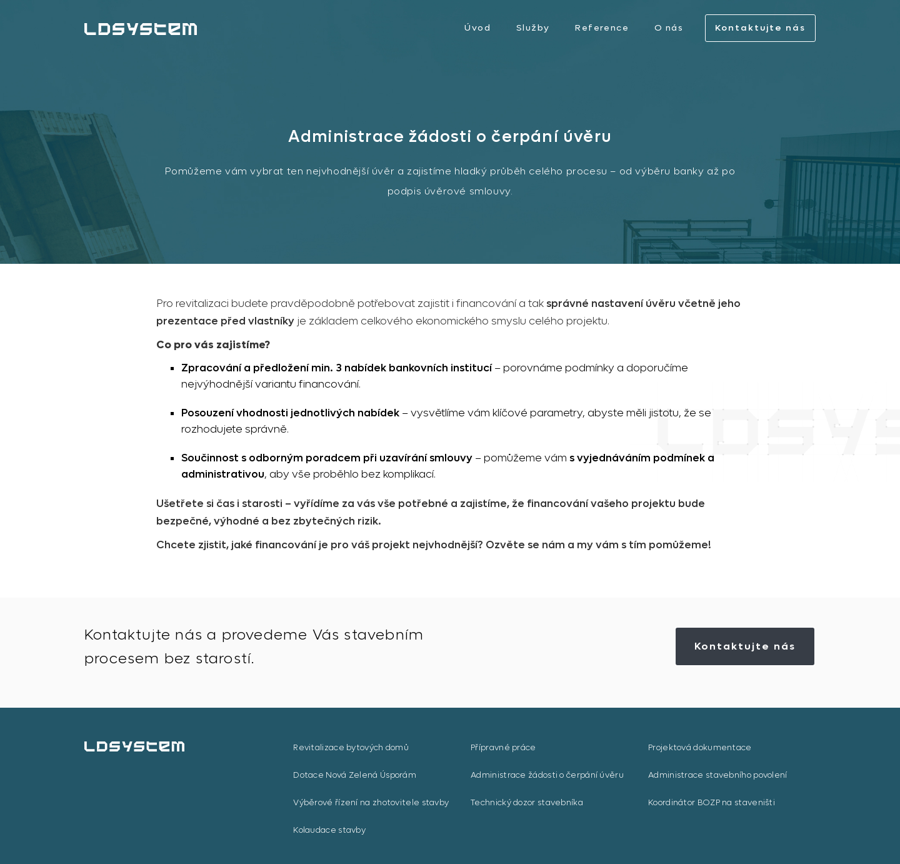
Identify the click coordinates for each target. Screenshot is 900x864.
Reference (602, 28)
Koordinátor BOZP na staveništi (711, 802)
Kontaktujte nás (760, 28)
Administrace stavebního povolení (718, 775)
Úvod (477, 28)
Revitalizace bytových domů (351, 747)
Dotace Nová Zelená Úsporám (354, 775)
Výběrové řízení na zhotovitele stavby (371, 802)
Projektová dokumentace (700, 747)
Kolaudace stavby (329, 830)
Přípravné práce (503, 747)
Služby (532, 28)
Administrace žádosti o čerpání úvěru (547, 775)
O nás (668, 28)
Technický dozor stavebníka (527, 802)
